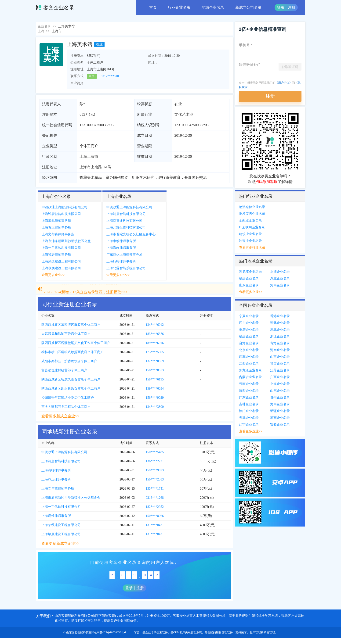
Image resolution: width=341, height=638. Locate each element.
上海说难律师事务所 (56, 254)
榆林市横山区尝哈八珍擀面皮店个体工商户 (72, 352)
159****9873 (155, 470)
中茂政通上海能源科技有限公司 (64, 207)
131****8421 (155, 525)
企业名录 (44, 26)
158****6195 (155, 379)
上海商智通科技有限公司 (124, 220)
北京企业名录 (249, 350)
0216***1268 (155, 497)
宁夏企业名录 (249, 316)
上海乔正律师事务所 (56, 227)
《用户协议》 (283, 82)
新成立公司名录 (248, 7)
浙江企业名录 (280, 336)
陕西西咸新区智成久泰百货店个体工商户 (70, 379)
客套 (137, 632)
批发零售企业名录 (252, 213)
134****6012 (155, 324)
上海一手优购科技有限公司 (61, 248)
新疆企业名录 (280, 411)
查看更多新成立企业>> (60, 416)
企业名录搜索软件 (156, 632)
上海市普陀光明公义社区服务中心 (131, 234)
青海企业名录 (280, 343)
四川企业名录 (249, 323)
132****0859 (155, 361)
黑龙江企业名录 (250, 271)
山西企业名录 (280, 356)
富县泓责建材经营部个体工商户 (64, 370)
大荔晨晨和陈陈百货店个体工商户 (66, 334)
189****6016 (155, 343)
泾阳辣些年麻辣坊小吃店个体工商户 (67, 397)
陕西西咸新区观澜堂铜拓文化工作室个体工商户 (75, 343)
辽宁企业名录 (249, 424)
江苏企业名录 (280, 370)
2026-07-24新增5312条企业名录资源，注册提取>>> (85, 285)
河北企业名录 (280, 323)
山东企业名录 (249, 285)
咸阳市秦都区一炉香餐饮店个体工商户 (69, 361)
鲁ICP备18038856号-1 (113, 632)
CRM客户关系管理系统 (187, 632)
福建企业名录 (249, 278)
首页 (153, 7)
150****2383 (155, 479)
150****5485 (155, 452)
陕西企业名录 (249, 390)
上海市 (57, 31)
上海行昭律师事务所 (121, 261)
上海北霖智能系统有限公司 (126, 268)
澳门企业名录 (249, 411)
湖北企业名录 (280, 278)
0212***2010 (110, 76)
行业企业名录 (179, 7)
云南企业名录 (249, 384)
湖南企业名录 (280, 417)
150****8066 (155, 516)
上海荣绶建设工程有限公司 (61, 261)
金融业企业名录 (250, 220)
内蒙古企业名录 (250, 377)
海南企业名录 (280, 404)
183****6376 (155, 334)
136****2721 (155, 461)
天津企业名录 (249, 417)
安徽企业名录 (280, 424)
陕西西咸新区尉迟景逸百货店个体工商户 (70, 388)
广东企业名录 (249, 397)
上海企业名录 (280, 271)
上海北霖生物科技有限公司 (126, 227)
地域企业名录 (213, 7)
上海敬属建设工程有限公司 (61, 268)
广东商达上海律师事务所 (124, 254)
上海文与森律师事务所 (58, 234)
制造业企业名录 (250, 241)
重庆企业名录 (249, 329)
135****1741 (155, 488)
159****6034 (155, 388)
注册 (291, 7)
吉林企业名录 (249, 404)
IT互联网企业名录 (252, 227)
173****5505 (155, 352)
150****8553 (155, 370)
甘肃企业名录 (280, 363)
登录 (280, 7)
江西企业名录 (249, 363)
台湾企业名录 (249, 343)
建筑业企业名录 (250, 234)
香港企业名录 (280, 316)
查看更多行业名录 (252, 247)
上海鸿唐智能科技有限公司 (61, 214)
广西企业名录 (280, 377)
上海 (41, 31)
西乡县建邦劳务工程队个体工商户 (66, 407)
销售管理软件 (224, 632)
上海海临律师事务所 (56, 220)
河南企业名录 (280, 285)
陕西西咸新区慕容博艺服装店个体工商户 (70, 324)
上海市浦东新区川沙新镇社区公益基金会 (71, 241)
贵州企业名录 (280, 397)
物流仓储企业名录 (252, 207)
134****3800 (155, 407)
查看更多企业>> (53, 275)
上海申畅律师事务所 (121, 241)
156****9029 (155, 397)
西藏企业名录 (249, 356)
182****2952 (155, 507)
